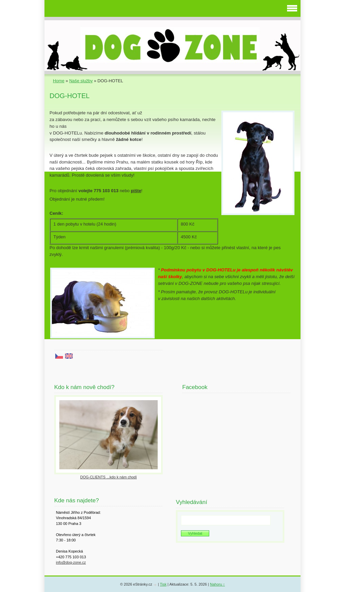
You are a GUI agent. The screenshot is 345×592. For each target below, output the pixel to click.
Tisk (163, 584)
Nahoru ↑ (217, 584)
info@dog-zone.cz (71, 562)
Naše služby (81, 80)
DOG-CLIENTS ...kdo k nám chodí (108, 477)
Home (58, 80)
